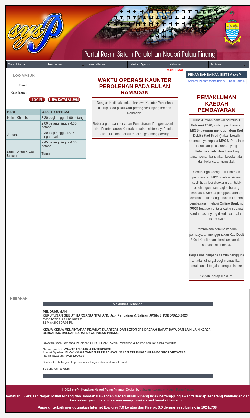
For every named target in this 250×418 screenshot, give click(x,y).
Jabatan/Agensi (139, 64)
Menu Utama (16, 64)
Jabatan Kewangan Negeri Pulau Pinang (167, 389)
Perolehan (55, 64)
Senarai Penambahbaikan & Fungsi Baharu (216, 80)
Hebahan (176, 64)
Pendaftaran (97, 64)
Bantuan (215, 64)
